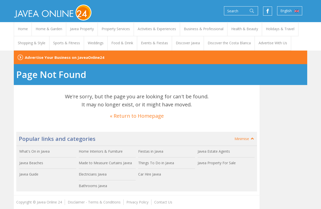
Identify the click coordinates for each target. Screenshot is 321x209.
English (289, 10)
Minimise (244, 138)
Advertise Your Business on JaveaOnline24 (64, 57)
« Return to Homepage (137, 115)
